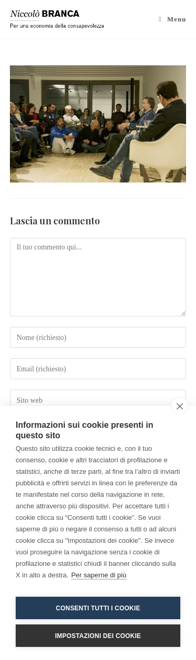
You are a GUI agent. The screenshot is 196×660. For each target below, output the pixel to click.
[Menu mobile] (173, 19)
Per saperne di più (98, 575)
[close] (179, 406)
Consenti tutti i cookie (98, 608)
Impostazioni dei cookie (98, 636)
